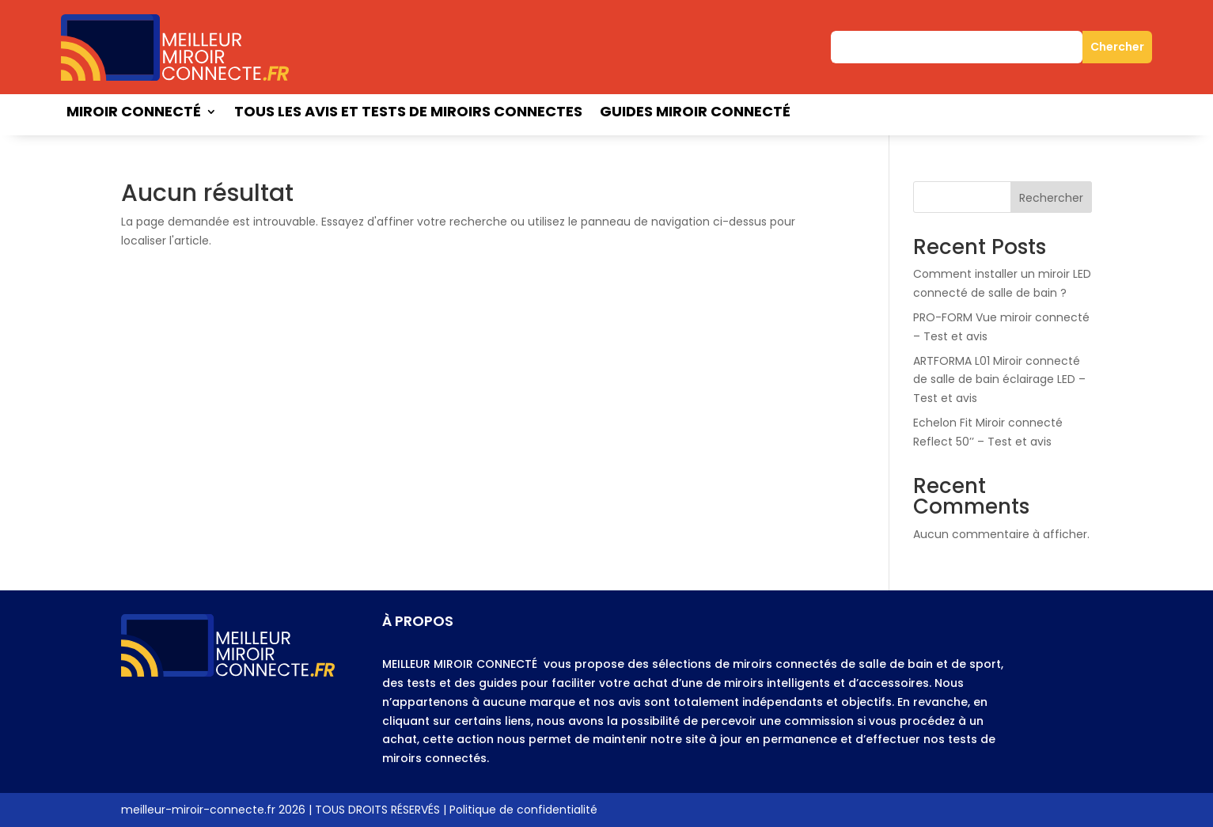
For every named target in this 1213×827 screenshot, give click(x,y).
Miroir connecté (133, 113)
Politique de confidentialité (523, 810)
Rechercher (1051, 198)
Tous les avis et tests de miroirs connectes (408, 113)
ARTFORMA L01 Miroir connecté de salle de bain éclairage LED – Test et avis (999, 380)
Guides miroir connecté (695, 113)
